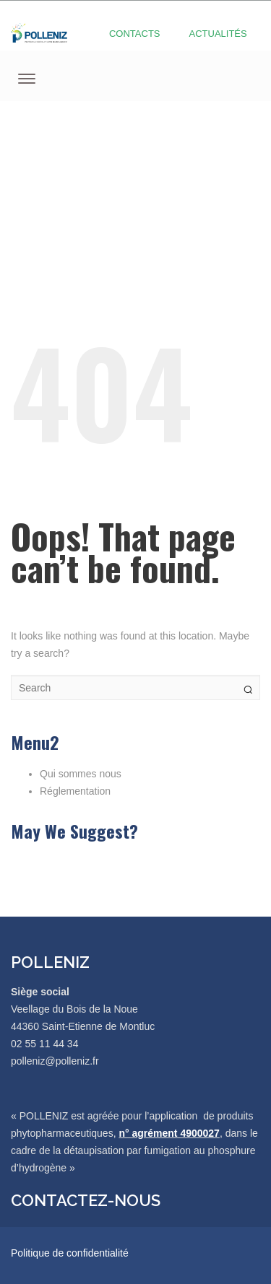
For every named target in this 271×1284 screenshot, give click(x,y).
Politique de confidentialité (70, 1253)
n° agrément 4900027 (169, 1133)
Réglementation (75, 791)
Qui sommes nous (80, 773)
